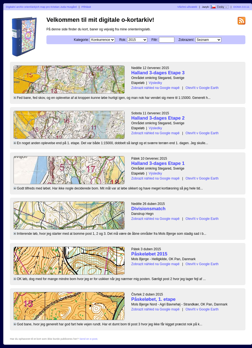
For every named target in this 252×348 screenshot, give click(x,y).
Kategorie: (81, 40)
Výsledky (155, 83)
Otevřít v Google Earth (202, 88)
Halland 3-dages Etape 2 (158, 118)
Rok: (122, 40)
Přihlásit (86, 6)
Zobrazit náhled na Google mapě (155, 88)
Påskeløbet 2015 (149, 254)
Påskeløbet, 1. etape (153, 299)
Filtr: (154, 40)
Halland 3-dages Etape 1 (158, 163)
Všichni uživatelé (187, 6)
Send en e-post (88, 338)
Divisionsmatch (148, 208)
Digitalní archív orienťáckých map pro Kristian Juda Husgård (41, 6)
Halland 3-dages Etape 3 (158, 72)
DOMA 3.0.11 (241, 6)
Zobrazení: (186, 40)
